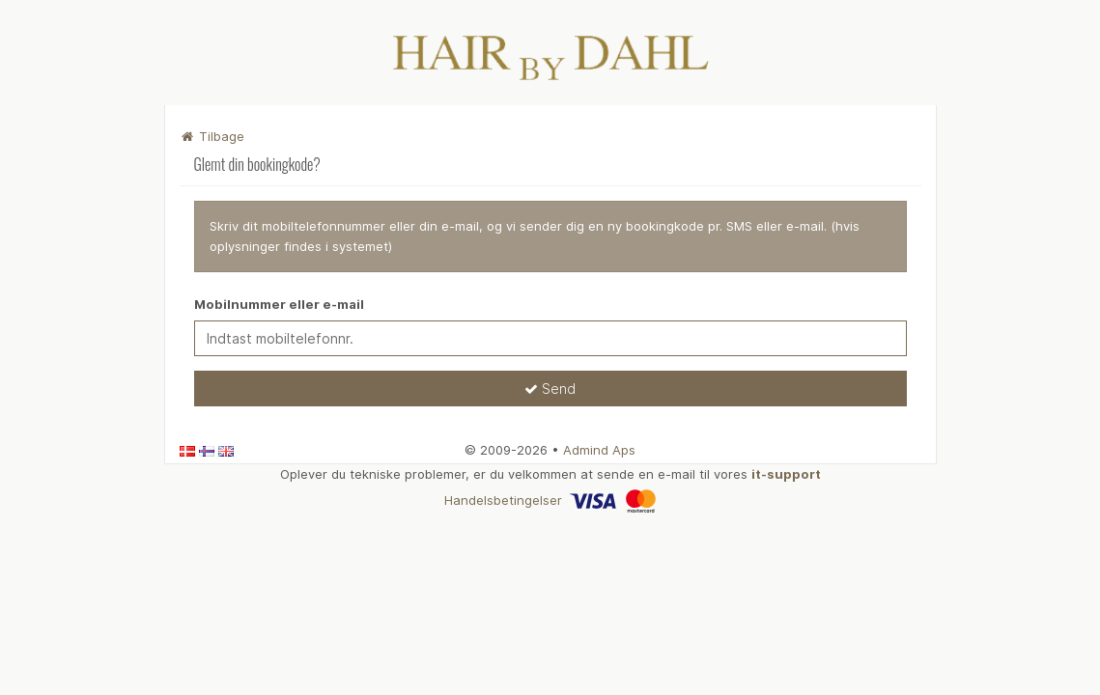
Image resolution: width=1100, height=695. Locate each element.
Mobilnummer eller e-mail (279, 304)
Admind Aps (599, 450)
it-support (786, 474)
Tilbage (212, 136)
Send (550, 388)
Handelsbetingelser (503, 500)
